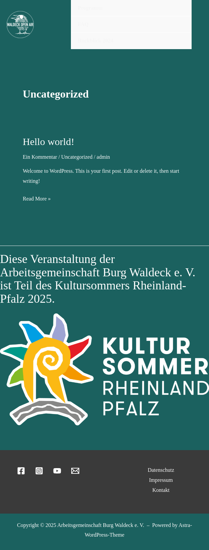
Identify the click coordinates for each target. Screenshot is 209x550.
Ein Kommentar (40, 157)
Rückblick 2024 (95, 40)
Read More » (37, 199)
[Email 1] (75, 471)
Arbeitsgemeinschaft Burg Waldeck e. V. (100, 525)
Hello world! (48, 141)
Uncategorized (76, 157)
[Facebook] (21, 471)
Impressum (161, 480)
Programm (90, 8)
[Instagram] (39, 471)
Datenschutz (161, 470)
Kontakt (161, 490)
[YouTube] (57, 471)
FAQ (83, 24)
